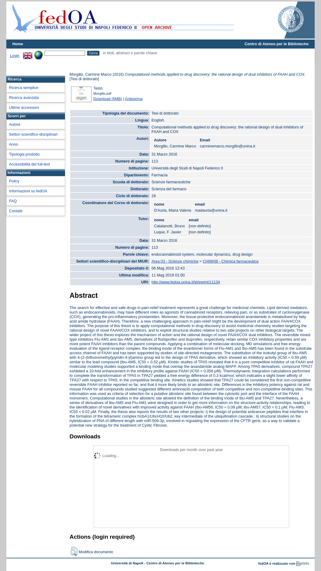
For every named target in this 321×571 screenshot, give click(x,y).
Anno (13, 144)
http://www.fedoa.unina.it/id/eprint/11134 (185, 282)
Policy (14, 181)
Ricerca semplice (23, 87)
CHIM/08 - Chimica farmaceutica (230, 261)
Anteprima (133, 98)
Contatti (15, 211)
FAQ (13, 201)
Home (17, 44)
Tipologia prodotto (24, 154)
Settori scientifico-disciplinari (33, 134)
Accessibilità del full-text (29, 164)
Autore (14, 124)
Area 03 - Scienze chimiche (174, 261)
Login (14, 55)
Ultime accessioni (24, 107)
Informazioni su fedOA (28, 191)
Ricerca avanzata (24, 97)
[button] (73, 551)
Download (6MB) (107, 98)
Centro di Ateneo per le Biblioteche (277, 44)
